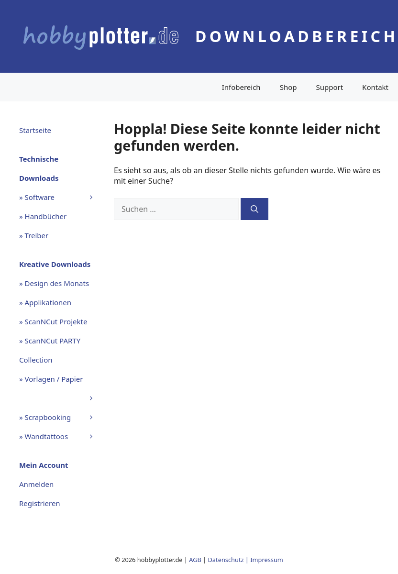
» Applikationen (45, 302)
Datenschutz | (229, 559)
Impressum (266, 559)
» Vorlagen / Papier (61, 381)
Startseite (35, 130)
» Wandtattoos (61, 436)
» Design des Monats (54, 283)
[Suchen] (254, 209)
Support (329, 87)
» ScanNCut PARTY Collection (49, 350)
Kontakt (375, 87)
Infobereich (241, 87)
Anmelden (36, 484)
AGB (195, 559)
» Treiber (33, 235)
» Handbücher (42, 216)
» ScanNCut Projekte (53, 321)
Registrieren (39, 503)
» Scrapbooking (61, 417)
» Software (61, 197)
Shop (288, 87)
